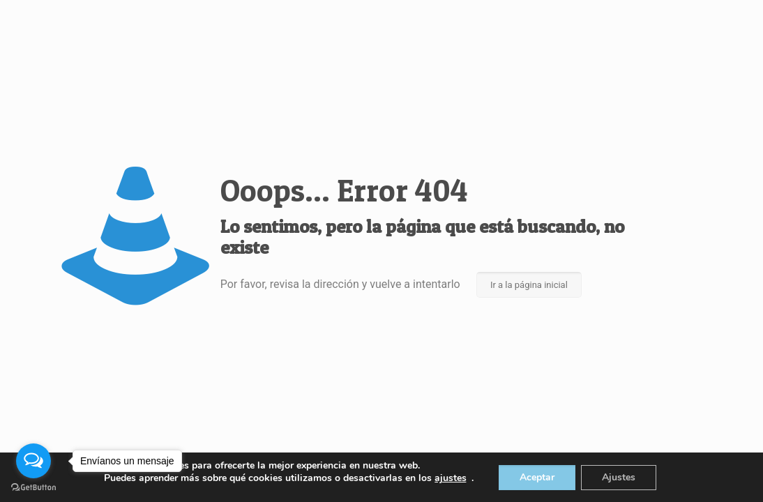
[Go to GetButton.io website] (33, 487)
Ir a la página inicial (529, 285)
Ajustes (618, 477)
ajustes (451, 478)
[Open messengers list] (33, 460)
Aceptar (537, 477)
